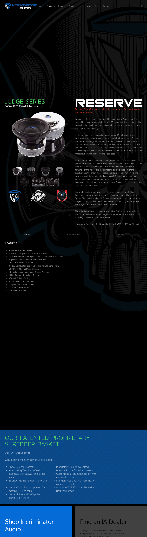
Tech (80, 6)
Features (27, 234)
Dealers (61, 6)
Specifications (73, 234)
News (88, 6)
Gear (96, 6)
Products (50, 6)
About (71, 6)
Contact (105, 6)
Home (40, 6)
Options (120, 234)
